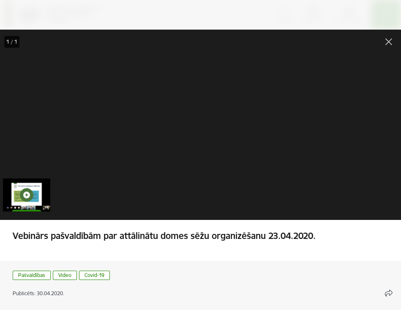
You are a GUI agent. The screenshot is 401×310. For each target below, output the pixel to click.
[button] (26, 194)
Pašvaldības (31, 275)
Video (64, 275)
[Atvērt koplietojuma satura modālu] (389, 293)
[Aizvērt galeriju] (389, 42)
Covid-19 (94, 275)
